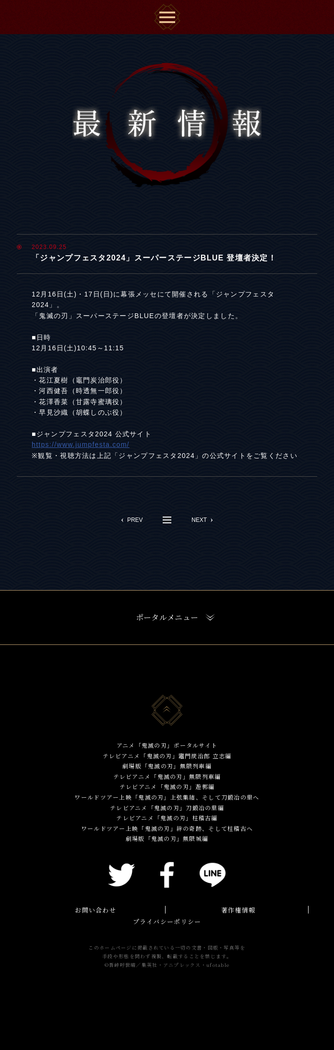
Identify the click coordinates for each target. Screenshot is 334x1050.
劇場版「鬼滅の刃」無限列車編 (167, 766)
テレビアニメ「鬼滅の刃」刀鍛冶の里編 (167, 807)
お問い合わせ (95, 909)
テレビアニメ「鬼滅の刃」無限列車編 (167, 776)
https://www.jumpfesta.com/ (81, 444)
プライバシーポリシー (167, 921)
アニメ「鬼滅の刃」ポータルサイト (167, 745)
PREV (135, 520)
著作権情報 (238, 909)
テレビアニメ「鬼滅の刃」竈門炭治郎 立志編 (167, 756)
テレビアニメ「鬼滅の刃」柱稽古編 (166, 818)
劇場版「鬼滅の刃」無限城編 (167, 838)
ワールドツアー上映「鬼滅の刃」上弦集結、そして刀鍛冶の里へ (166, 797)
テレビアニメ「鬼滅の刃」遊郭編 (167, 786)
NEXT (199, 520)
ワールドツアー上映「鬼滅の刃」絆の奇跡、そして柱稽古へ (167, 828)
